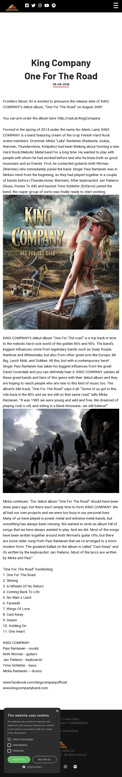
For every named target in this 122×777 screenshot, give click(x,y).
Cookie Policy (70, 719)
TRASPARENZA (78, 723)
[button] (32, 766)
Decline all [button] (44, 759)
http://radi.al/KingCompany (79, 118)
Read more (20, 732)
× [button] (57, 711)
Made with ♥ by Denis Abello (61, 731)
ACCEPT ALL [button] (19, 759)
